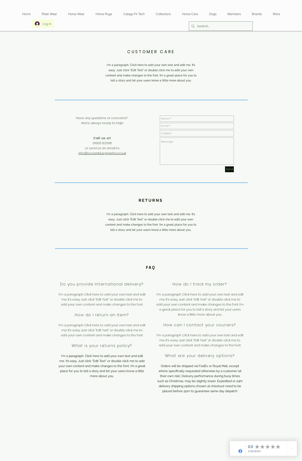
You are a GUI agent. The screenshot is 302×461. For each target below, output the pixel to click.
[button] (134, 14)
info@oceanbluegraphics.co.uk (102, 153)
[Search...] (220, 26)
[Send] (229, 169)
